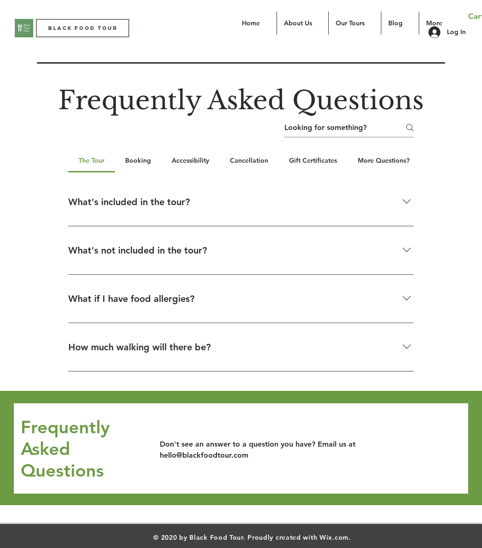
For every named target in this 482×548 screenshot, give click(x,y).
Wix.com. (335, 537)
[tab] (91, 160)
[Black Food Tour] (82, 28)
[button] (354, 23)
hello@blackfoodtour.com (204, 455)
